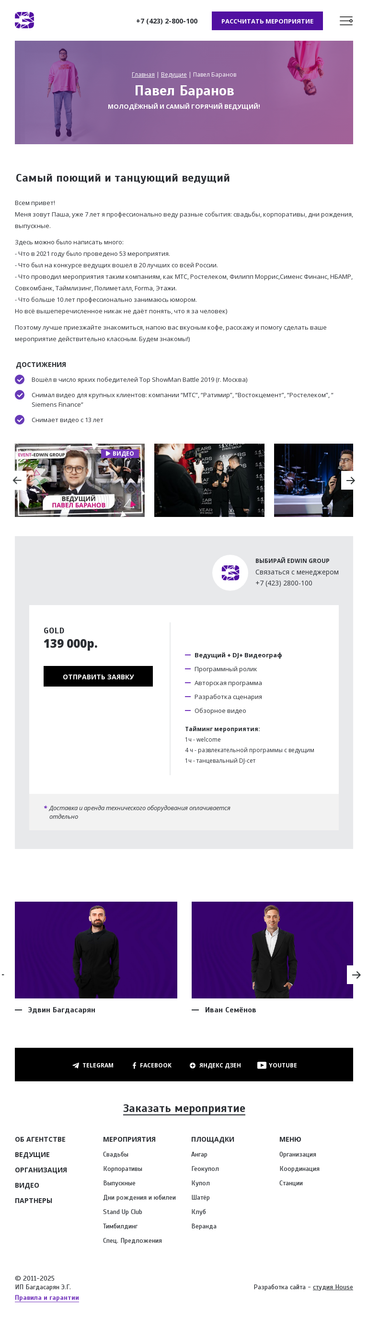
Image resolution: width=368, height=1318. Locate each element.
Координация (299, 1170)
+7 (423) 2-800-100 (166, 21)
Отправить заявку (98, 678)
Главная (143, 76)
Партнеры (33, 1201)
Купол (200, 1184)
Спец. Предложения (132, 1242)
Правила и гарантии (47, 1299)
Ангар (199, 1156)
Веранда (204, 1228)
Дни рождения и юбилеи (139, 1199)
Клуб (198, 1213)
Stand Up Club (122, 1213)
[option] (80, 481)
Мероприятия (129, 1140)
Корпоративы (122, 1170)
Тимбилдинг (120, 1228)
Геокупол (205, 1170)
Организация (41, 1171)
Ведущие (174, 76)
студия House (333, 1288)
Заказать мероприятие (184, 1110)
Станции (291, 1184)
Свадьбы (115, 1156)
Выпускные (119, 1184)
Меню (290, 1140)
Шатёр (200, 1199)
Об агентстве (40, 1140)
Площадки (212, 1140)
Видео (27, 1186)
